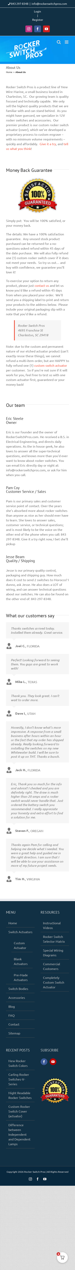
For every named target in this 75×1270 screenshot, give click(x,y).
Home (12, 923)
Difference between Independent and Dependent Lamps (19, 1134)
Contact (13, 1024)
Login (37, 11)
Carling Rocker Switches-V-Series (18, 1079)
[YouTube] (53, 1061)
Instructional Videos (52, 925)
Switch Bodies (18, 989)
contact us (42, 285)
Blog (11, 1006)
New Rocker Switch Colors (18, 1063)
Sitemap (14, 1033)
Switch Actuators (20, 932)
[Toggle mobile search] (59, 42)
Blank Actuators (21, 961)
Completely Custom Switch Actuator (53, 982)
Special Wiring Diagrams (53, 952)
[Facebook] (44, 1061)
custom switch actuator (50, 365)
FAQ (11, 1015)
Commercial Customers (51, 966)
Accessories (16, 997)
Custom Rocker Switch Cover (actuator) (19, 1111)
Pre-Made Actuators (21, 977)
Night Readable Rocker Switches (20, 1095)
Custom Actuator (20, 945)
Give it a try (48, 144)
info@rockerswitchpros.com (49, 3)
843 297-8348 (19, 3)
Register (37, 19)
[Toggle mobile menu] (67, 42)
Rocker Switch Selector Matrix (54, 939)
